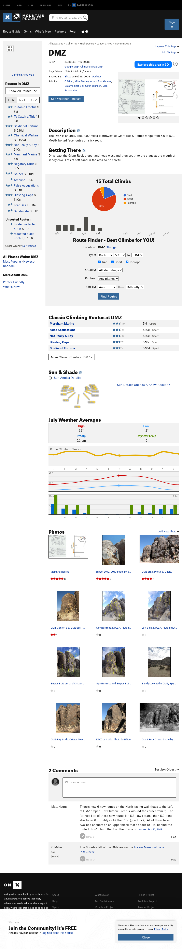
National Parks (148, 908)
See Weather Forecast (66, 98)
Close (146, 937)
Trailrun (46, 5)
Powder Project (148, 902)
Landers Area (104, 43)
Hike (31, 5)
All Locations (55, 43)
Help (55, 896)
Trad (103, 257)
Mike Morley (82, 81)
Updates (96, 76)
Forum (73, 31)
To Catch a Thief (25, 116)
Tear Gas (20, 205)
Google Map (72, 66)
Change (111, 242)
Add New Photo (168, 527)
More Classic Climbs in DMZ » (72, 353)
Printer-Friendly (13, 282)
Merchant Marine (25, 154)
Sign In (172, 24)
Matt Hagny (59, 802)
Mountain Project (106, 902)
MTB (19, 5)
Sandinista (21, 211)
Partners (60, 31)
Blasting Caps (23, 195)
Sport (116, 257)
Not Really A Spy (25, 145)
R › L (22, 100)
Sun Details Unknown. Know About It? (143, 380)
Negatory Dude (24, 164)
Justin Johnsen (93, 85)
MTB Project (103, 908)
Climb (7, 5)
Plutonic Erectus (25, 107)
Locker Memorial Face (149, 842)
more (142, 825)
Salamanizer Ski (74, 85)
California (71, 43)
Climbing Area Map (23, 74)
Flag (173, 832)
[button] (122, 93)
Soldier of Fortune (26, 126)
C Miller (69, 81)
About (56, 890)
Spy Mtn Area (123, 43)
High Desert (87, 43)
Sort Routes (29, 245)
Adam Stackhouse (100, 81)
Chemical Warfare (26, 135)
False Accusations (26, 185)
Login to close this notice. (57, 932)
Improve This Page (167, 46)
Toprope (133, 257)
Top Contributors (106, 896)
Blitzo (68, 76)
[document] (145, 932)
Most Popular (12, 261)
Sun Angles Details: (79, 388)
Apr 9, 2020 (88, 847)
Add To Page (170, 52)
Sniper (18, 174)
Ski (60, 5)
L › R (11, 100)
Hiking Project (147, 890)
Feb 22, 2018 (155, 825)
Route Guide (11, 31)
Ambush (19, 180)
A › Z (33, 100)
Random (9, 266)
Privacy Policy (161, 929)
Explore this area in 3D (153, 62)
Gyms (28, 31)
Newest (28, 261)
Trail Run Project (149, 896)
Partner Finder (62, 908)
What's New (43, 31)
